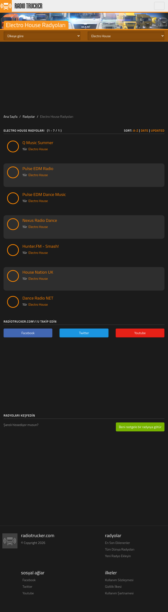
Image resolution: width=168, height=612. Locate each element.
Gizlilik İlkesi (113, 586)
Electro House (38, 148)
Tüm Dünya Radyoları (119, 549)
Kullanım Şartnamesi (119, 593)
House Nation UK (37, 272)
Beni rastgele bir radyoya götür (140, 426)
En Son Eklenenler (117, 542)
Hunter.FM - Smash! (40, 246)
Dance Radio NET (37, 298)
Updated (157, 130)
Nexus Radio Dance (39, 220)
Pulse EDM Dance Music (44, 194)
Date (144, 130)
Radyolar (29, 116)
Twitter (27, 586)
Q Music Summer (37, 142)
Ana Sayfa (10, 116)
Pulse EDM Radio (37, 168)
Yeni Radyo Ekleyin (118, 555)
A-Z (135, 130)
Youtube (28, 593)
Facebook (29, 579)
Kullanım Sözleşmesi (119, 579)
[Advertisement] (84, 77)
